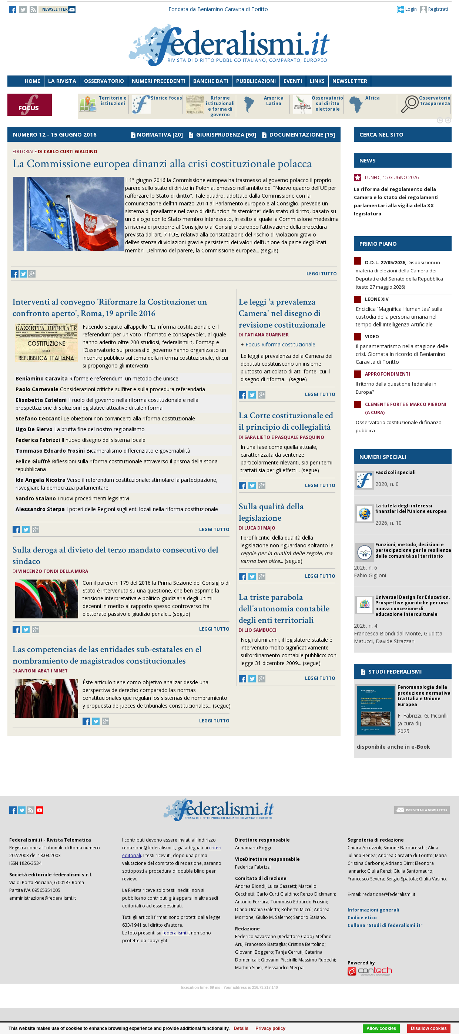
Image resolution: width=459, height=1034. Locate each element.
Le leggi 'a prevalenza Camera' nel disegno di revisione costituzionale (282, 313)
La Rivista (62, 80)
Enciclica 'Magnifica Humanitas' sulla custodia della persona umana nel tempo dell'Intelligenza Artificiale (399, 316)
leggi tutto (321, 274)
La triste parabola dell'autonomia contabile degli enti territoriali (284, 608)
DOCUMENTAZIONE (296, 134)
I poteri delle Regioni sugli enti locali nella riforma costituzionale (117, 509)
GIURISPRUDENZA (220, 134)
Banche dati (210, 80)
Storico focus (157, 104)
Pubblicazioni (256, 80)
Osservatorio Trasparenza (425, 104)
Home (32, 80)
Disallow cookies (429, 1028)
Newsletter (349, 80)
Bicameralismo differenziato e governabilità (103, 450)
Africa (363, 104)
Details (241, 1028)
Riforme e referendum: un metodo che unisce (97, 378)
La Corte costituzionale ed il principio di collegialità (286, 421)
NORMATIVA (154, 134)
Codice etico (362, 917)
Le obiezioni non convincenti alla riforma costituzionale (105, 418)
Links (317, 80)
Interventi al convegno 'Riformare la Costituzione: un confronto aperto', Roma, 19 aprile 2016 (110, 307)
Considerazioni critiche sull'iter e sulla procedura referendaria (110, 389)
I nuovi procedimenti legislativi (93, 498)
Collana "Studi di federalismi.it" (385, 925)
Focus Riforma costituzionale (280, 344)
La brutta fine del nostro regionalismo (80, 429)
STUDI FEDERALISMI (390, 671)
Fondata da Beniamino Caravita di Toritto (218, 9)
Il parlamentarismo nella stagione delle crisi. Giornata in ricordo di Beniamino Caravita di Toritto (402, 354)
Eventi (293, 80)
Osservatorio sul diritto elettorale (318, 104)
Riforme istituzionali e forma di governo (210, 106)
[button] (406, 9)
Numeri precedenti (158, 80)
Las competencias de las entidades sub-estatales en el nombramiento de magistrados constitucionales (107, 655)
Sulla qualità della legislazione (271, 512)
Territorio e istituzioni (102, 104)
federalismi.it (176, 933)
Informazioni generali (373, 910)
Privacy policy (270, 1028)
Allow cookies (381, 1028)
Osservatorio (104, 80)
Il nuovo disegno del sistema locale (80, 439)
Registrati (434, 9)
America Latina (261, 104)
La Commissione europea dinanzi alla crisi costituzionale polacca (162, 163)
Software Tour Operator (229, 996)
